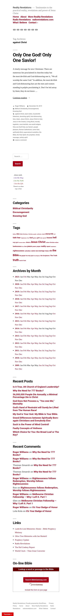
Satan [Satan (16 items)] (47, 251)
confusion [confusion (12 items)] (39, 234)
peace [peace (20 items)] (29, 246)
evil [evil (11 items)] (54, 234)
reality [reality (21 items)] (43, 246)
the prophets (31, 135)
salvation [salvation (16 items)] (28, 251)
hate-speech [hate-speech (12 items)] (43, 238)
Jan (21, 284)
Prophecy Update (22, 540)
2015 (17, 321)
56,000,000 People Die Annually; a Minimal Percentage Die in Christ (35, 396)
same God (36, 129)
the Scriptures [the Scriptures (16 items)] (45, 255)
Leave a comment (21, 140)
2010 (17, 358)
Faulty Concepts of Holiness (27, 428)
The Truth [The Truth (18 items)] (53, 255)
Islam (18, 119)
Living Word (30, 122)
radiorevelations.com (42, 19)
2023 (17, 276)
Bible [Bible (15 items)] (18, 234)
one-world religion (35, 124)
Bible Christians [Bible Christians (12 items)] (24, 234)
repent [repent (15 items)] (48, 246)
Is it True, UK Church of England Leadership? (36, 386)
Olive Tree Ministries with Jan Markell (31, 536)
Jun (40, 284)
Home (16, 16)
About (23, 16)
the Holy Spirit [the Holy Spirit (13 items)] (30, 255)
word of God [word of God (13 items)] (22, 260)
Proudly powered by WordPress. (36, 603)
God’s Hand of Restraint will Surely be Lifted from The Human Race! (35, 409)
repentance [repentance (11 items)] (53, 246)
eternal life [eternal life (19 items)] (49, 234)
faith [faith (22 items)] (15, 238)
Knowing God (17, 111)
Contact (32, 22)
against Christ (19, 114)
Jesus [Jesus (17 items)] (28, 242)
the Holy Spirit (21, 135)
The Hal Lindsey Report (25, 547)
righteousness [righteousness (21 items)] (18, 251)
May (36, 284)
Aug (47, 284)
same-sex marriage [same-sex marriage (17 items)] (38, 251)
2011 (17, 350)
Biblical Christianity (21, 109)
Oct (54, 284)
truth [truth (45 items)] (16, 260)
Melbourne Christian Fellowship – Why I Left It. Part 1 (33, 495)
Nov (16, 288)
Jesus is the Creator (19, 122)
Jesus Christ (25, 119)
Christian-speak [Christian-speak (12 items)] (32, 234)
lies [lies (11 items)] (23, 246)
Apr (32, 284)
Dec (20, 288)
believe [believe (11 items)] (14, 234)
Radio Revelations (22, 19)
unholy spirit (24, 137)
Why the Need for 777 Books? (28, 390)
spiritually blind (18, 132)
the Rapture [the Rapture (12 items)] (37, 255)
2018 (17, 299)
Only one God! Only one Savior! (23, 127)
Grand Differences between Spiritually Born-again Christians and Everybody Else (36, 419)
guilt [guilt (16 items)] (38, 238)
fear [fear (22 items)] (18, 238)
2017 (17, 306)
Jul (43, 284)
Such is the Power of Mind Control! (31, 424)
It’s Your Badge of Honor (45, 507)
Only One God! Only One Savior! (32, 57)
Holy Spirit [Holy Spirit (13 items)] (16, 242)
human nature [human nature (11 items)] (22, 242)
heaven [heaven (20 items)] (49, 238)
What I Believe (20, 22)
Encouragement (33, 109)
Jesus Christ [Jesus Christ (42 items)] (37, 242)
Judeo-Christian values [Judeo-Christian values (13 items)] (52, 242)
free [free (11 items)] (28, 238)
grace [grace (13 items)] (34, 238)
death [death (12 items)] (43, 234)
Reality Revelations (22, 7)
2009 (17, 365)
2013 (17, 335)
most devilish (23, 124)
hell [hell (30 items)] (54, 237)
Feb (24, 276)
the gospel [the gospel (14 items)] (22, 255)
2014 (17, 328)
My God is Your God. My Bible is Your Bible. (35, 414)
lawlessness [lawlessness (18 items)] (17, 246)
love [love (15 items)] (25, 246)
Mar (28, 284)
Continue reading (21, 97)
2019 (17, 291)
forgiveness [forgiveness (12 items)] (24, 238)
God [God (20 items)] (31, 238)
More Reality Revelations (40, 16)
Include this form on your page (36, 590)
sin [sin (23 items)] (50, 251)
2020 (17, 284)
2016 (17, 313)
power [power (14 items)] (34, 246)
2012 (17, 343)
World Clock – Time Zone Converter (30, 551)
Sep (50, 284)
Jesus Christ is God (36, 119)
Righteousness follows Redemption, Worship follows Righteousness (34, 481)
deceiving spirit (25, 116)
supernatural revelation (31, 132)
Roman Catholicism (25, 129)
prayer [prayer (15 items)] (38, 246)
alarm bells (28, 114)
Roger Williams (20, 106)
